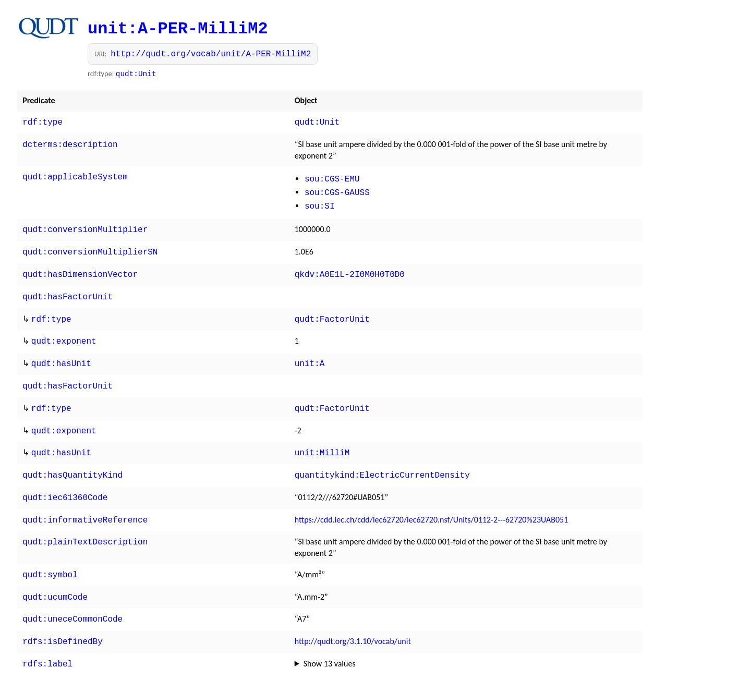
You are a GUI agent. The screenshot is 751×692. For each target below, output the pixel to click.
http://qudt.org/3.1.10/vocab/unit (353, 618)
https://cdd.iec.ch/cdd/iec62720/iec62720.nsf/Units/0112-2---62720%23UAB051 (431, 501)
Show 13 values (330, 640)
